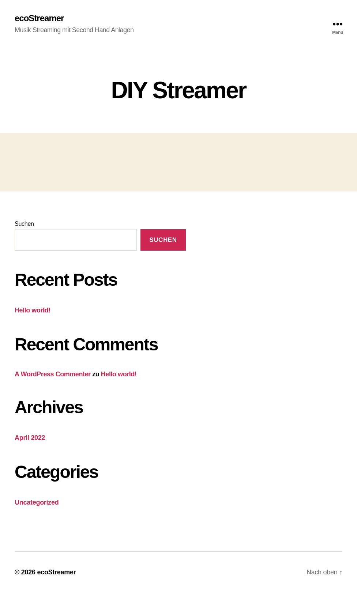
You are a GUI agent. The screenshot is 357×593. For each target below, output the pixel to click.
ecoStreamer (39, 18)
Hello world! (32, 310)
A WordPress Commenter (53, 374)
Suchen (24, 224)
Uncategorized (37, 502)
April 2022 (30, 437)
